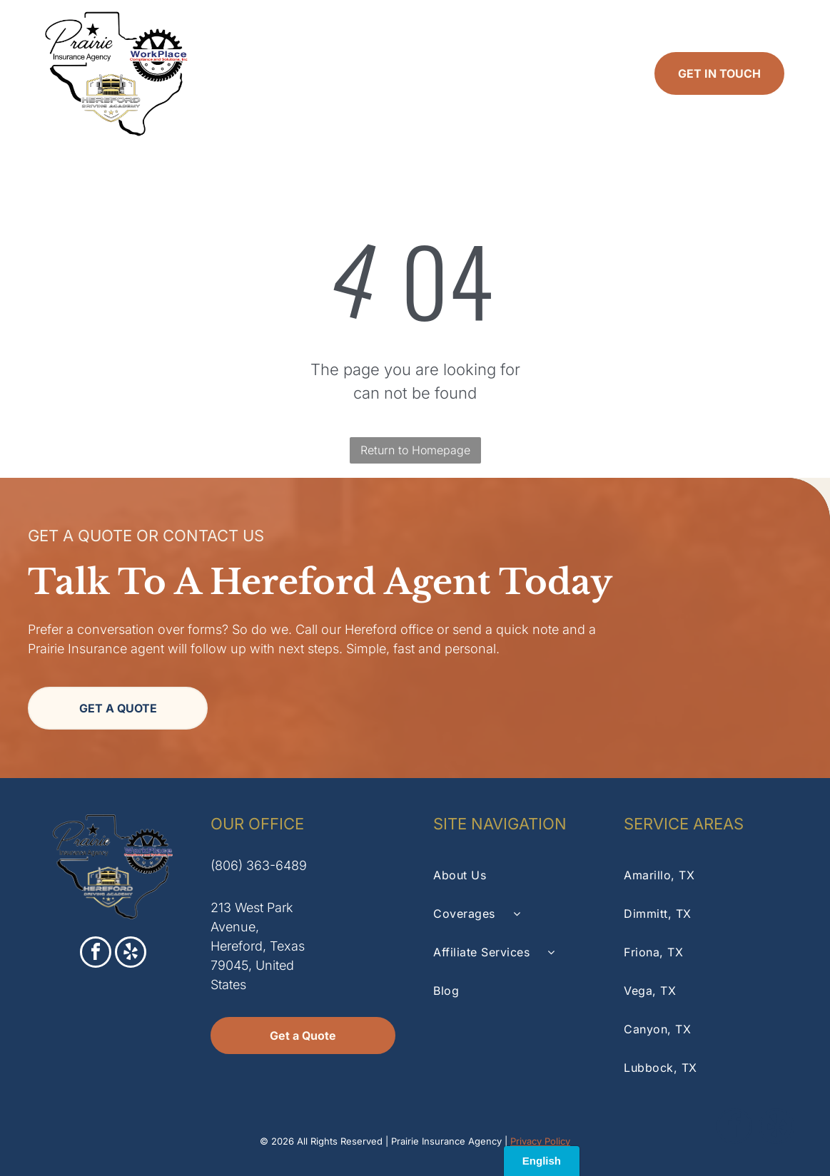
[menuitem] (254, 73)
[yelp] (130, 953)
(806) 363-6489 (259, 865)
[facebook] (95, 953)
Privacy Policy (540, 1141)
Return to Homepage (415, 450)
